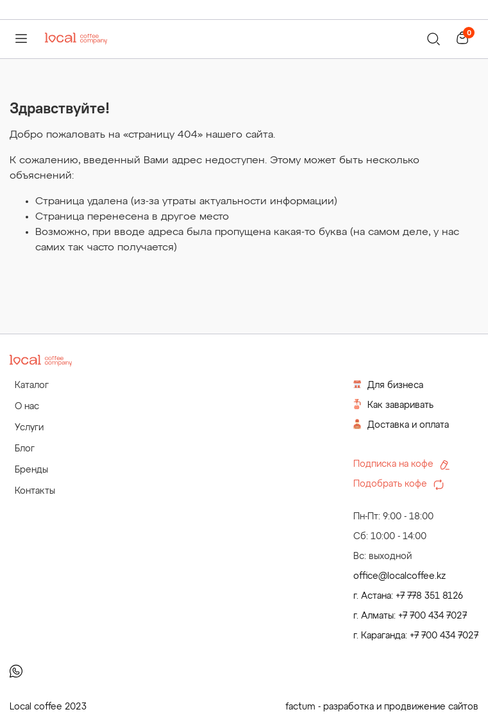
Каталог (32, 385)
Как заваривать (393, 404)
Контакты (35, 491)
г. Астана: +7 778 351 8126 (408, 596)
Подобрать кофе (398, 485)
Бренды (31, 470)
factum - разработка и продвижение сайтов (381, 706)
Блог (25, 448)
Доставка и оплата (401, 424)
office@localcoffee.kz (399, 576)
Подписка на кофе (401, 465)
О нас (27, 406)
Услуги (29, 427)
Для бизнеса (388, 384)
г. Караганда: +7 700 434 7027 (415, 635)
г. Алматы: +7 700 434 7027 (410, 616)
